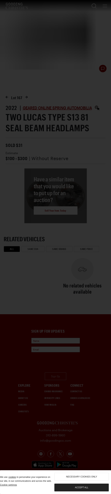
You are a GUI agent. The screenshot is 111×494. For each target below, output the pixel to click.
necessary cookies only (81, 476)
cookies (12, 477)
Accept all (81, 487)
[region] (55, 482)
